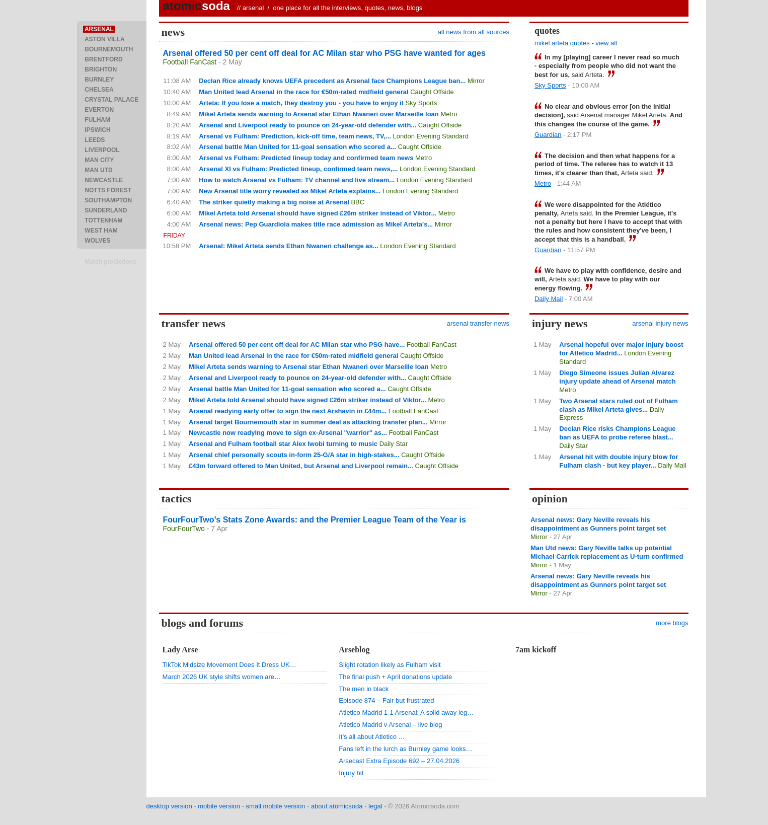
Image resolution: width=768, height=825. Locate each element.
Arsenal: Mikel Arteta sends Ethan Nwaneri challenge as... (288, 246)
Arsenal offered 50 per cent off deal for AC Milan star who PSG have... (297, 344)
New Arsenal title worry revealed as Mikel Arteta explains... (289, 191)
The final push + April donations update (395, 677)
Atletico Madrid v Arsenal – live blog (390, 724)
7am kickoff (535, 649)
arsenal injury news (660, 323)
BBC (357, 202)
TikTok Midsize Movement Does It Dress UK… (229, 664)
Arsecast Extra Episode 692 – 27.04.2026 (399, 761)
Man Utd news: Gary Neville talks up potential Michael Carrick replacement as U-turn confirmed (606, 552)
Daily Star (393, 443)
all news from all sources (473, 32)
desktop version (169, 806)
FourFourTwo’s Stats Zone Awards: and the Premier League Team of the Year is (314, 519)
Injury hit (351, 773)
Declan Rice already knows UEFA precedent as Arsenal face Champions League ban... (332, 81)
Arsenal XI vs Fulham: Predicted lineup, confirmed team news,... (298, 169)
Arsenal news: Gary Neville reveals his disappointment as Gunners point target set (598, 524)
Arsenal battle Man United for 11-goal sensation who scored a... (297, 147)
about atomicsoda (337, 806)
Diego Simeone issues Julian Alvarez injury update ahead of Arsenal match (617, 377)
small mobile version (275, 806)
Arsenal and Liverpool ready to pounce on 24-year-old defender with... (307, 125)
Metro (448, 114)
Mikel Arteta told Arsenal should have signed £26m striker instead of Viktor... (317, 213)
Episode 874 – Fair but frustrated (386, 700)
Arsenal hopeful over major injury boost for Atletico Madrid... (621, 349)
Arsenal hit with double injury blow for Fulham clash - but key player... (618, 461)
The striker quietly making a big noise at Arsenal (274, 202)
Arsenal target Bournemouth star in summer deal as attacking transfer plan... (308, 422)
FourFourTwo (184, 528)
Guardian (547, 134)
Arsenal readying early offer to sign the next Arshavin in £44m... (288, 411)
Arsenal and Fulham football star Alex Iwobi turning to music (283, 443)
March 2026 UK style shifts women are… (222, 677)
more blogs (672, 623)
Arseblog (354, 649)
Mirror (476, 81)
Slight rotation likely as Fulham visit (389, 664)
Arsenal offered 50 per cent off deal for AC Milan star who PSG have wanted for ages (324, 53)
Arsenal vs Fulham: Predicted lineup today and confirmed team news (306, 158)
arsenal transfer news (478, 323)
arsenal (253, 8)
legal (375, 806)
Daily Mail (548, 299)
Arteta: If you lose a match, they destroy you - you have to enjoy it (301, 103)
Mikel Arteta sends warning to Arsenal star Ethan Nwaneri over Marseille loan (319, 114)
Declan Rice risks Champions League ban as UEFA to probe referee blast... (617, 433)
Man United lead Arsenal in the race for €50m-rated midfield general (303, 92)
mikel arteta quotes (562, 43)
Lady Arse (180, 649)
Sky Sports (421, 103)
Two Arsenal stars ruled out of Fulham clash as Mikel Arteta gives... (618, 405)
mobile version (219, 806)
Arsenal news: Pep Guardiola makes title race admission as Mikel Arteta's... (316, 224)
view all (606, 43)
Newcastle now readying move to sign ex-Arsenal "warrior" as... (288, 432)
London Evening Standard (431, 136)
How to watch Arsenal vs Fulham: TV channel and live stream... (297, 180)
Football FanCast (190, 62)
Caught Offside (431, 92)
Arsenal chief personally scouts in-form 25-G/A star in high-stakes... (294, 455)
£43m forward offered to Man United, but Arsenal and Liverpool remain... (301, 466)
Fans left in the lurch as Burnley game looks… (405, 749)
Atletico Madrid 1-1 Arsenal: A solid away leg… (406, 712)
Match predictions (110, 261)
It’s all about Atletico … (372, 736)
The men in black (364, 689)
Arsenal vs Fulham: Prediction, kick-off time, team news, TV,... (295, 136)
